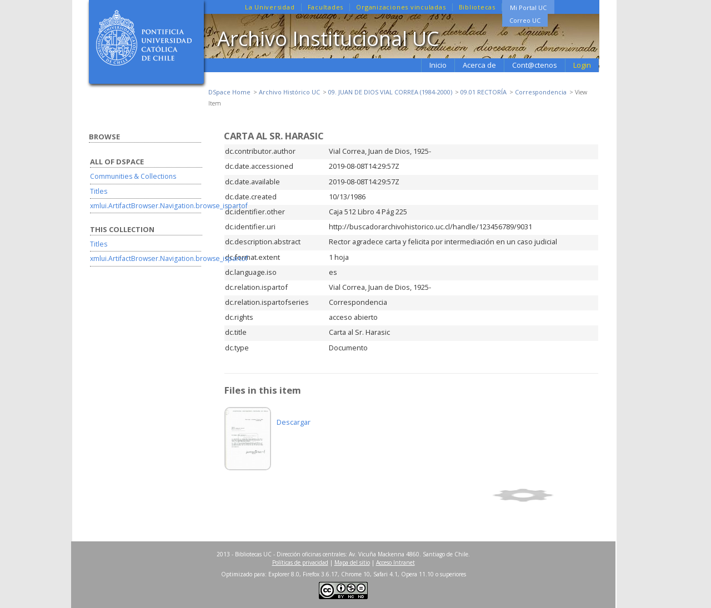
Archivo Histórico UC (289, 92)
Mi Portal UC (528, 7)
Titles (98, 191)
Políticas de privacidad (300, 562)
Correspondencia (541, 92)
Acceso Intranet (395, 562)
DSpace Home (229, 92)
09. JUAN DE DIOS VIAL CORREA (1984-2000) (390, 92)
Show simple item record (544, 495)
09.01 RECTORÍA (483, 92)
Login (582, 65)
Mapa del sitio (352, 562)
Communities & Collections (133, 176)
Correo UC (524, 20)
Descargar (294, 422)
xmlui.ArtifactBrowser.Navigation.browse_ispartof (169, 205)
